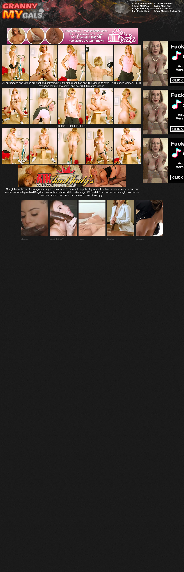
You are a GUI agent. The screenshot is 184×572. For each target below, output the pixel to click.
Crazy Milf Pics (141, 6)
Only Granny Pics (165, 3)
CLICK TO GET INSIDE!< (72, 126)
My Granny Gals (22, 11)
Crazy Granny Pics (143, 3)
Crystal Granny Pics (144, 8)
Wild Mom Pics (163, 6)
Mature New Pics (164, 8)
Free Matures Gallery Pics (169, 11)
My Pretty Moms (142, 11)
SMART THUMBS (98, 487)
